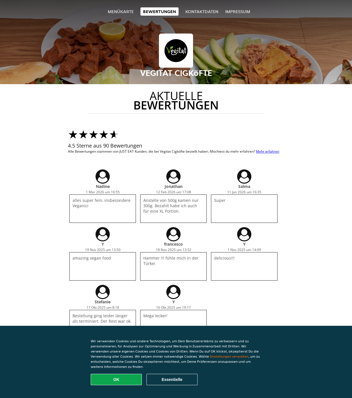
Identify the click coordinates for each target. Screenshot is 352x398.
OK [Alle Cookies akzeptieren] (116, 379)
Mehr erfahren (267, 151)
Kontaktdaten (201, 11)
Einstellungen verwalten (229, 356)
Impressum (237, 11)
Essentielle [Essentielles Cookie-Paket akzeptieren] (171, 379)
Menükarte (121, 11)
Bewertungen (159, 11)
